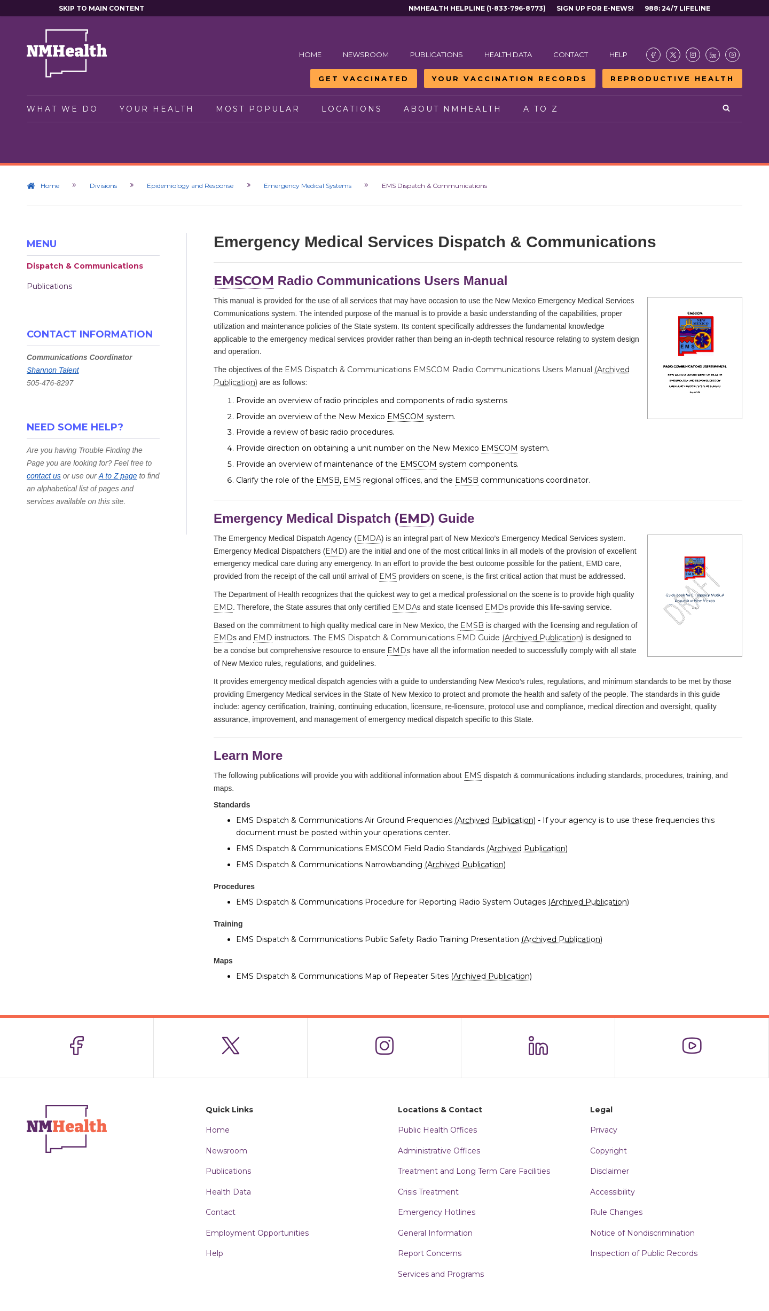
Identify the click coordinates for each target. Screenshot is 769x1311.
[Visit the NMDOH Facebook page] (653, 54)
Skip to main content (101, 8)
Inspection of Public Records (643, 1253)
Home (310, 54)
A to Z (541, 109)
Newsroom (366, 54)
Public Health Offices (437, 1130)
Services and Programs (441, 1274)
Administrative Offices (439, 1151)
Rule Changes (616, 1212)
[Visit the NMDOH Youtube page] (732, 54)
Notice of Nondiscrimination (642, 1233)
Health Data (508, 54)
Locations (351, 109)
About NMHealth (453, 109)
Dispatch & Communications (85, 266)
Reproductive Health (672, 78)
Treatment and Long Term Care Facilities (474, 1171)
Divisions (103, 186)
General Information (435, 1233)
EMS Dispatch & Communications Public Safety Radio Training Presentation (419, 939)
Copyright (608, 1151)
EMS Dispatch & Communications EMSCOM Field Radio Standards (402, 848)
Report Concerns (429, 1253)
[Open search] (727, 109)
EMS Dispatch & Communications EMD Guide (455, 637)
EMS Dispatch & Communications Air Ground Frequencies (386, 820)
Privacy (603, 1130)
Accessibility (612, 1192)
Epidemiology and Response (191, 186)
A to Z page (118, 476)
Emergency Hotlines (436, 1212)
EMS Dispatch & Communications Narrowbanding (371, 864)
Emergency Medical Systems (310, 186)
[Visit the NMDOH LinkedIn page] (713, 54)
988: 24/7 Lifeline (677, 8)
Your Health (157, 109)
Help (618, 54)
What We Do (62, 109)
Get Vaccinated (363, 78)
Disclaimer (609, 1171)
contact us (44, 476)
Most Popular (258, 109)
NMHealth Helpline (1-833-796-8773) (477, 8)
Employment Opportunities (257, 1233)
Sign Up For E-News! (595, 8)
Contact (570, 54)
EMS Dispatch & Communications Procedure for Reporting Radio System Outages (432, 902)
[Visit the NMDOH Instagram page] (693, 54)
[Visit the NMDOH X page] (673, 54)
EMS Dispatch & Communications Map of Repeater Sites (384, 976)
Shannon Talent (53, 370)
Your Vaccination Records (509, 78)
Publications (436, 54)
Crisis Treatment (428, 1192)
